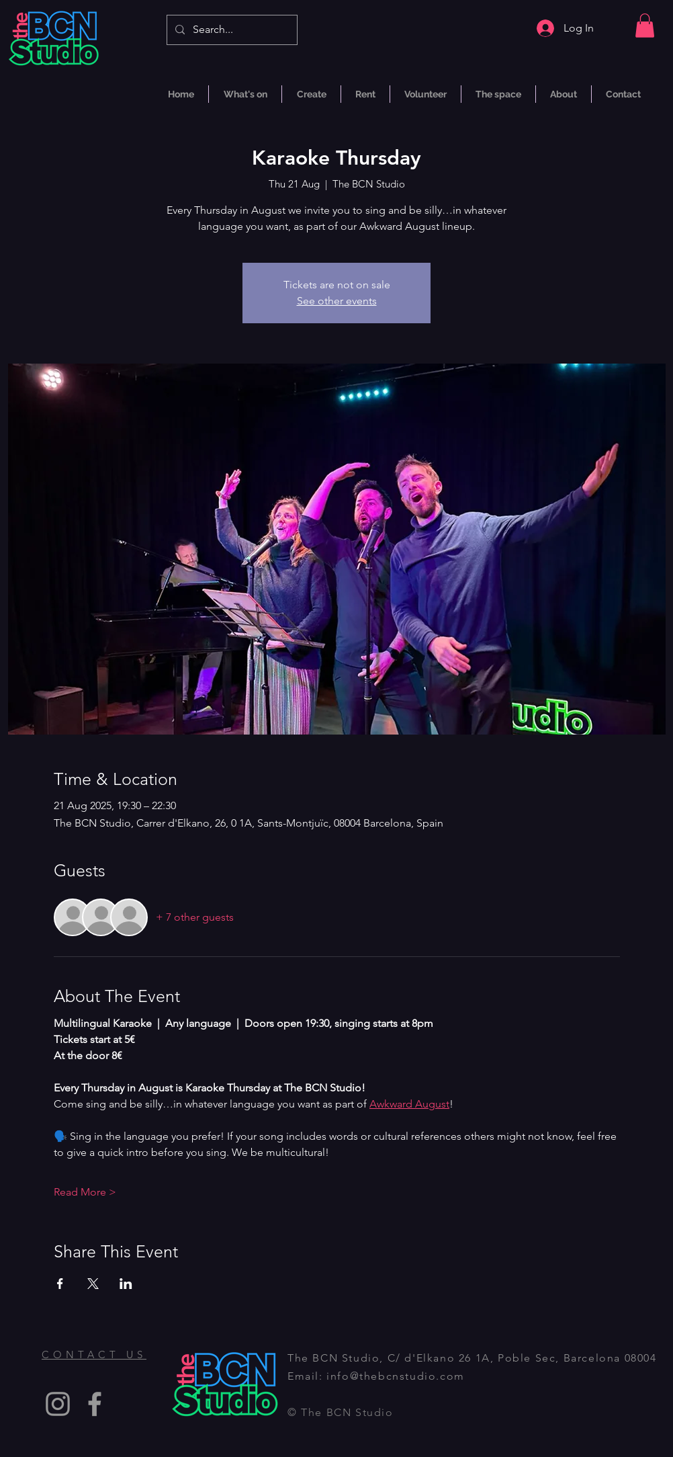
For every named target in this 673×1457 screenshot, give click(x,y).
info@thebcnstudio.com (395, 1376)
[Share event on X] (93, 1283)
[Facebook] (95, 1404)
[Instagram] (58, 1404)
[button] (645, 25)
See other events (337, 300)
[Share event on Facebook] (60, 1283)
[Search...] (231, 29)
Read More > (85, 1191)
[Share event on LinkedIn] (126, 1283)
